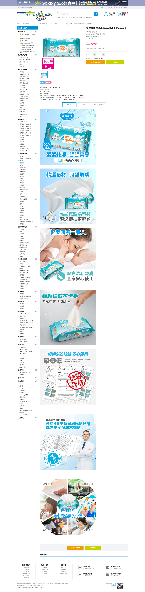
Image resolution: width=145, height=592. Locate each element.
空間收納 (22, 215)
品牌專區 (21, 381)
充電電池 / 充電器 (24, 243)
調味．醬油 (23, 112)
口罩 (21, 194)
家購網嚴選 (23, 390)
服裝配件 (22, 256)
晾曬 (21, 231)
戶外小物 (22, 286)
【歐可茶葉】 (23, 397)
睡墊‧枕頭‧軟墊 (24, 270)
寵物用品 (22, 208)
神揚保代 (29, 7)
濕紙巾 (56, 23)
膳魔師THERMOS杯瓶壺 (26, 221)
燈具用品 (22, 275)
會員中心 (111, 15)
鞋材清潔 (22, 178)
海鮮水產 (22, 100)
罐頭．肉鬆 (23, 109)
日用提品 (21, 418)
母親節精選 (79, 17)
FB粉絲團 (124, 7)
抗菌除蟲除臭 (23, 171)
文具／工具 (23, 254)
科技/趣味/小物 (23, 247)
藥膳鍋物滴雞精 (24, 98)
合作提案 (44, 573)
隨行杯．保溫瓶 (24, 219)
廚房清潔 (22, 163)
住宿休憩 (22, 142)
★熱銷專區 (21, 31)
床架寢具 (22, 229)
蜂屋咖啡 (22, 412)
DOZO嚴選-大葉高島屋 (26, 410)
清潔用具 (22, 174)
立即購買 (115, 62)
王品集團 (22, 139)
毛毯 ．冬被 (23, 314)
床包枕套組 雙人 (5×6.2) (26, 327)
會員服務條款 (26, 573)
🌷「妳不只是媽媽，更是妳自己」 (27, 35)
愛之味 (21, 388)
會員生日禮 (45, 569)
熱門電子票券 (23, 122)
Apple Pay (101, 48)
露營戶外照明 (23, 279)
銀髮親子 (22, 217)
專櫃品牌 (21, 370)
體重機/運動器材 (24, 298)
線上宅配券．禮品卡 (25, 148)
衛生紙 (21, 156)
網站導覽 (26, 577)
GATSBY (22, 399)
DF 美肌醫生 (23, 339)
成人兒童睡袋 (23, 261)
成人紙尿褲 (23, 196)
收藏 (49, 82)
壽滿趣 (21, 408)
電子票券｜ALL (24, 150)
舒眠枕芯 (22, 331)
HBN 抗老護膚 (23, 341)
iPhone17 (59, 17)
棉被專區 (22, 334)
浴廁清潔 (22, 165)
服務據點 (24, 7)
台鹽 (21, 360)
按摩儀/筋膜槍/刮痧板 (25, 296)
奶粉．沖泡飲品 (24, 62)
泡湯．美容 (23, 146)
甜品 (21, 116)
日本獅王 (22, 365)
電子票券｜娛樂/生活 (25, 133)
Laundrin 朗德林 (24, 415)
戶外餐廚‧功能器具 (25, 277)
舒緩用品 (22, 294)
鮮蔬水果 (22, 105)
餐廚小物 (22, 224)
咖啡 (21, 64)
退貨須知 (63, 567)
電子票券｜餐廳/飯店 (25, 130)
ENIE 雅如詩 (23, 353)
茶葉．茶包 (23, 66)
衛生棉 (21, 191)
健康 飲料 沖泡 (22, 55)
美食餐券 (22, 137)
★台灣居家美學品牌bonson (27, 45)
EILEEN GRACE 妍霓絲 (26, 351)
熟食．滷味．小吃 (24, 74)
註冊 (114, 13)
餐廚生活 (22, 206)
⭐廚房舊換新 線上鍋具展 (26, 43)
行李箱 (21, 264)
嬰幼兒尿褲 (23, 187)
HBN (21, 356)
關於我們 (26, 571)
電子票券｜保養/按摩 (25, 135)
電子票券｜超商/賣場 (25, 126)
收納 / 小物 (22, 251)
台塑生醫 (22, 358)
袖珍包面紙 (23, 169)
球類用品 (22, 304)
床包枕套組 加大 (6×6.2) (26, 325)
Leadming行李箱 (24, 395)
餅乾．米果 (23, 80)
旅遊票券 (22, 144)
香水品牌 (21, 378)
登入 (109, 13)
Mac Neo (68, 17)
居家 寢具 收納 (22, 227)
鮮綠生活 (22, 392)
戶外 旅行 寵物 (22, 259)
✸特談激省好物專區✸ (25, 49)
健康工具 (21, 291)
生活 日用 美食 (27, 23)
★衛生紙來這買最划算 (26, 38)
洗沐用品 (22, 185)
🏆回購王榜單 (23, 41)
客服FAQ (63, 569)
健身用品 (22, 306)
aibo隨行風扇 (23, 401)
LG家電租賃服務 (87, 17)
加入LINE (109, 7)
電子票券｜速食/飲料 (25, 124)
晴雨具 (21, 268)
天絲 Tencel (23, 316)
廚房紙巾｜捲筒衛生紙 (26, 158)
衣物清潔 (22, 180)
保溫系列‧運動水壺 (25, 281)
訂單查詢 (44, 571)
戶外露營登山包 (24, 284)
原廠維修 (63, 571)
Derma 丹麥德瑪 (24, 349)
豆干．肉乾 (23, 87)
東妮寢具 (21, 311)
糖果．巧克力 (23, 89)
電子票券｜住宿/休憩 (25, 128)
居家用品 (22, 201)
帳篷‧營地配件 (24, 272)
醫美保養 (21, 337)
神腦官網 (26, 567)
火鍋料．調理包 (24, 96)
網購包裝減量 (63, 573)
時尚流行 (22, 213)
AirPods (73, 17)
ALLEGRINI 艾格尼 (25, 372)
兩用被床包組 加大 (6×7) (26, 320)
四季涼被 (22, 329)
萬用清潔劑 (23, 167)
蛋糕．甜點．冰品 (24, 76)
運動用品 (21, 301)
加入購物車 (95, 62)
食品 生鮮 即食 (22, 69)
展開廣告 (124, 1)
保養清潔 (22, 183)
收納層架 (22, 240)
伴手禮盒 (22, 72)
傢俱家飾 (22, 238)
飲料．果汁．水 (24, 57)
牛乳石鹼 (22, 362)
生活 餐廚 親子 (22, 199)
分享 (43, 82)
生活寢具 (22, 210)
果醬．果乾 (23, 85)
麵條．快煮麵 (23, 114)
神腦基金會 (26, 569)
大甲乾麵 (22, 406)
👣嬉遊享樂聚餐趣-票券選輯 (27, 52)
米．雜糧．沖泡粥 (24, 78)
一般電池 (22, 236)
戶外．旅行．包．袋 (25, 266)
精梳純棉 (22, 318)
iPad (63, 17)
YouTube (117, 7)
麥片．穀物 (23, 92)
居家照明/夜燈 (23, 245)
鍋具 (21, 204)
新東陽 (21, 386)
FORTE (22, 375)
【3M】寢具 (23, 249)
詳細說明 (113, 585)
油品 (21, 107)
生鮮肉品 (22, 103)
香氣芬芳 (22, 234)
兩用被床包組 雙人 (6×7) (26, 322)
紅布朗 (21, 403)
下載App (19, 7)
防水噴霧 (22, 176)
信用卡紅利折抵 (91, 48)
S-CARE (102, 7)
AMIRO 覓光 (23, 367)
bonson (21, 383)
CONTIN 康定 (23, 347)
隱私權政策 (26, 575)
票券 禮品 (21, 119)
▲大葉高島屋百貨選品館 (26, 47)
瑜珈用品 (22, 308)
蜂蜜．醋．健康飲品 (25, 59)
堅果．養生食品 (24, 83)
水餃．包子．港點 (24, 94)
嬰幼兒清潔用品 (24, 189)
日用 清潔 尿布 (43, 23)
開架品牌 (21, 344)
